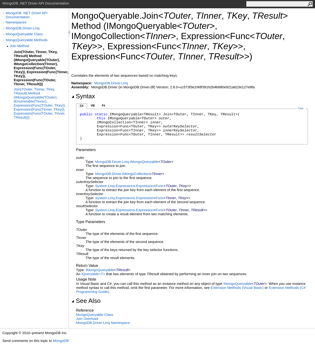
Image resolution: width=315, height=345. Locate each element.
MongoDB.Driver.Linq (23, 28)
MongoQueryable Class (24, 34)
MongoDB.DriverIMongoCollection (122, 174)
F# (103, 105)
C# (81, 106)
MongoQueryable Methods (27, 40)
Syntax (83, 96)
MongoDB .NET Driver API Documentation (26, 15)
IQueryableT (93, 274)
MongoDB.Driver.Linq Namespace (103, 323)
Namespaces (16, 22)
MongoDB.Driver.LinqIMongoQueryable (126, 162)
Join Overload (87, 319)
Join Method (19, 46)
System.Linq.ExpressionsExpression (124, 186)
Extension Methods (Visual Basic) (237, 288)
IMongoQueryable (100, 270)
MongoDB (61, 341)
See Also (86, 300)
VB (93, 105)
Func (159, 186)
